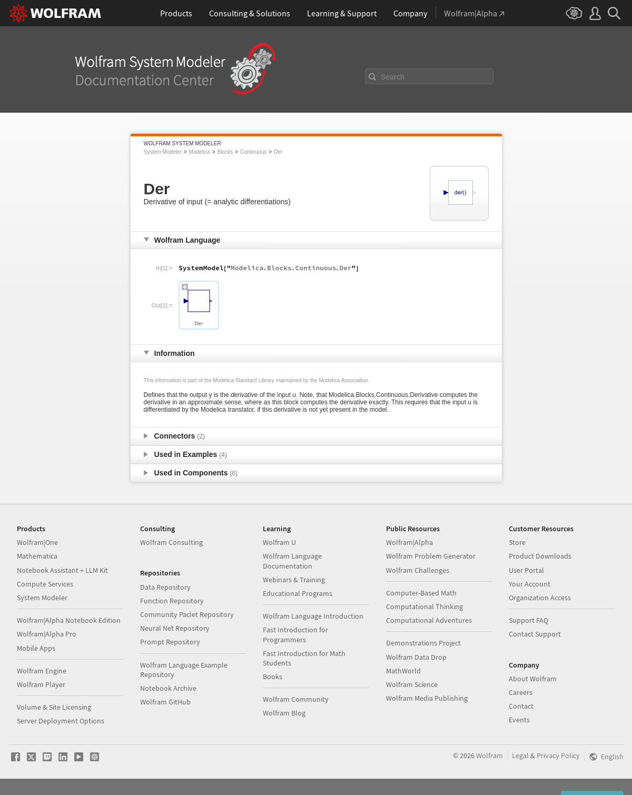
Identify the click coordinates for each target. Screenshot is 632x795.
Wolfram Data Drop (416, 657)
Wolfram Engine (41, 670)
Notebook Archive (168, 688)
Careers (520, 692)
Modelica (199, 152)
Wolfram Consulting (171, 542)
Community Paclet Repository (187, 614)
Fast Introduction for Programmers (295, 634)
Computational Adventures (429, 620)
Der (278, 152)
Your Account (529, 584)
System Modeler (163, 152)
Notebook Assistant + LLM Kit (62, 570)
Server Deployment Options (60, 721)
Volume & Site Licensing (54, 707)
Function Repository (172, 600)
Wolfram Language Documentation (292, 560)
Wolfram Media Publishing (427, 698)
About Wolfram (533, 678)
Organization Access (540, 597)
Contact (521, 706)
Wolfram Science (412, 684)
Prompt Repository (170, 642)
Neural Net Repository (175, 628)
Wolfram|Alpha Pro (46, 634)
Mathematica (37, 556)
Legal (520, 755)
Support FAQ (528, 620)
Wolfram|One (37, 542)
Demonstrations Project (423, 643)
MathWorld (403, 670)
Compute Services (45, 584)
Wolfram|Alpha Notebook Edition (69, 620)
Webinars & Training (294, 579)
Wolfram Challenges (417, 570)
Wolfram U (279, 542)
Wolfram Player (41, 684)
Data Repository (165, 587)
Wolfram (489, 755)
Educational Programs (297, 593)
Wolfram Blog (284, 713)
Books (272, 676)
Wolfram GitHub (165, 702)
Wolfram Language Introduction (313, 616)
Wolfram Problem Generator (431, 556)
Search (393, 77)
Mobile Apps (36, 648)
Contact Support (535, 634)
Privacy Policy (558, 755)
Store (517, 542)
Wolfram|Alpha (409, 542)
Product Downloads (540, 556)
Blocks (224, 152)
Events (519, 719)
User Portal (526, 570)
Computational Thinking (424, 606)
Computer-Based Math (421, 593)
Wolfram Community (296, 699)
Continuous (253, 152)
